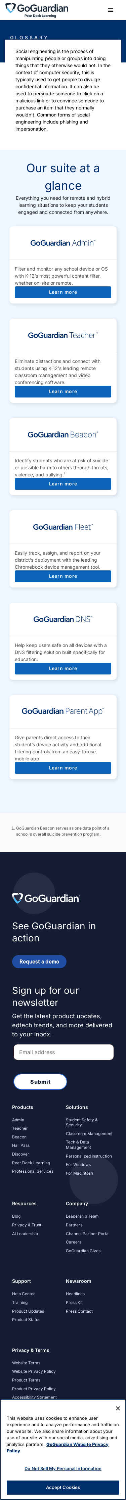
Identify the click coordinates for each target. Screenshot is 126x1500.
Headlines (75, 1293)
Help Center (23, 1293)
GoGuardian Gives (83, 1250)
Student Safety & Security (82, 1122)
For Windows (78, 1164)
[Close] (118, 1408)
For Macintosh (79, 1173)
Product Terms (26, 1379)
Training (20, 1302)
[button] (110, 10)
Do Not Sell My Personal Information (63, 1468)
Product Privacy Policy (34, 1388)
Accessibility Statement (34, 1397)
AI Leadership (25, 1233)
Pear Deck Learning (31, 1162)
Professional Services (32, 1171)
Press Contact (79, 1311)
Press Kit (74, 1302)
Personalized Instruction (89, 1156)
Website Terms (26, 1362)
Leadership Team (82, 1216)
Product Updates (28, 1311)
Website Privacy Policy (34, 1371)
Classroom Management (89, 1133)
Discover (20, 1154)
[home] (36, 9)
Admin (18, 1119)
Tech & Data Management (78, 1144)
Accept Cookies (63, 1487)
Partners (74, 1224)
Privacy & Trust (26, 1224)
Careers (73, 1242)
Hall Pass (21, 1145)
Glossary (29, 37)
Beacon (19, 1136)
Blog (16, 1216)
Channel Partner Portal (88, 1233)
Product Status (26, 1319)
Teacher (20, 1128)
